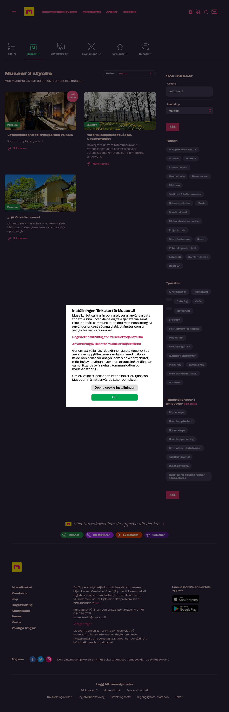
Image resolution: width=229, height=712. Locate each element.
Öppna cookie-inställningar (114, 387)
